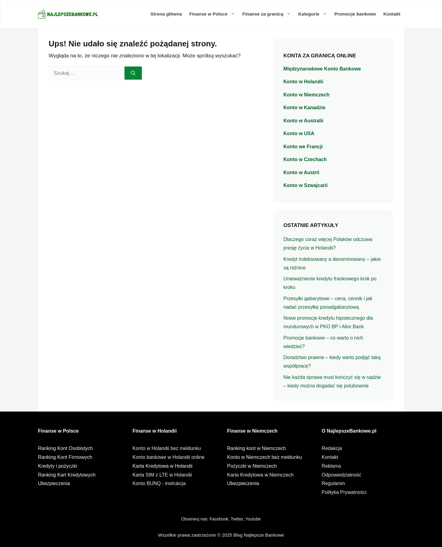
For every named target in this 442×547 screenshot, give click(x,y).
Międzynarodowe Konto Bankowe (322, 68)
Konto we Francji (303, 146)
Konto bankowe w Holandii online (169, 457)
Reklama (331, 466)
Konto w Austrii (301, 172)
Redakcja (332, 448)
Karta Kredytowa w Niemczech (260, 474)
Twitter (237, 518)
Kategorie (314, 14)
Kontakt (392, 13)
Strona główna (166, 13)
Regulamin (333, 483)
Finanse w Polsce (214, 14)
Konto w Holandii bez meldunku (167, 448)
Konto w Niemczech (306, 94)
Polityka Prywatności (344, 492)
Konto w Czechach (305, 159)
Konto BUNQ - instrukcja (159, 483)
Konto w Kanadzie (304, 107)
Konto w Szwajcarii (305, 185)
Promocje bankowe (355, 13)
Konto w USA (298, 133)
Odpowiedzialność (341, 474)
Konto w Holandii (303, 81)
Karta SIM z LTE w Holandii (162, 474)
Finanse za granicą (269, 14)
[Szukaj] (133, 73)
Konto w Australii (303, 120)
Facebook (219, 518)
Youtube (253, 518)
